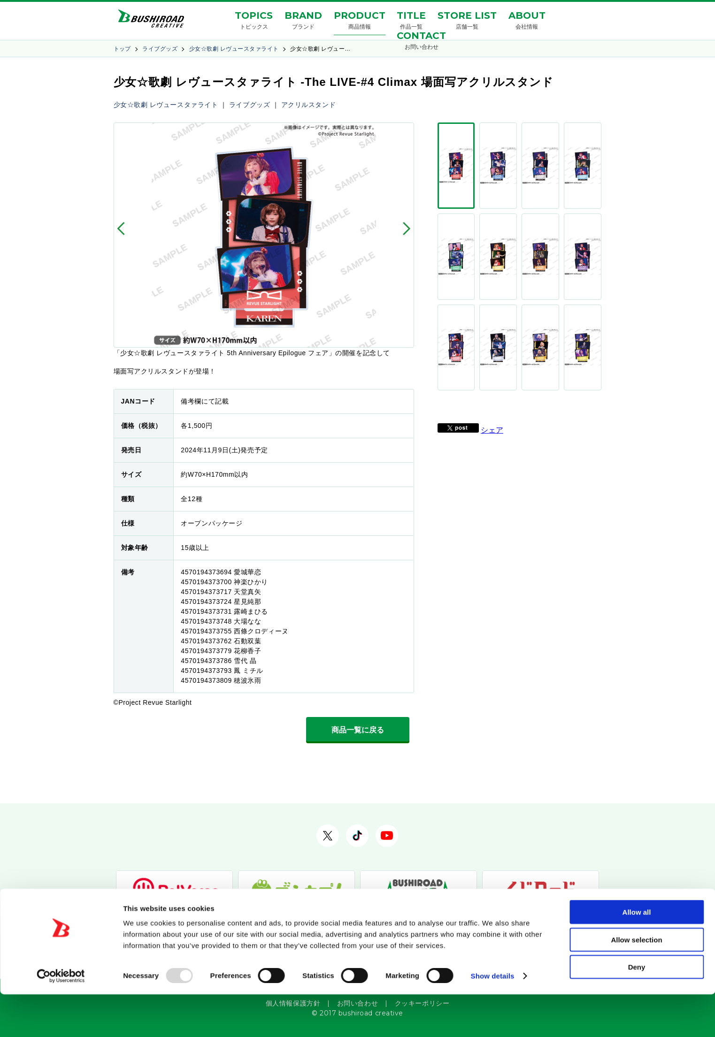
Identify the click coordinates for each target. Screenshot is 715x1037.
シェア (492, 256)
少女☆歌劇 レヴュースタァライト (234, 49)
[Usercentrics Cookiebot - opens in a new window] (61, 1019)
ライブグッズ (159, 49)
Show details (493, 1018)
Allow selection (636, 982)
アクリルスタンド (308, 104)
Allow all (637, 955)
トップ (122, 49)
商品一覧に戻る (357, 730)
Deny (637, 1010)
